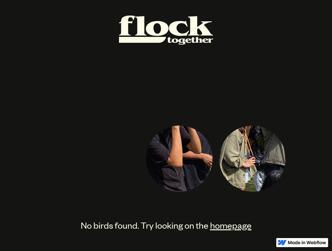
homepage (231, 225)
